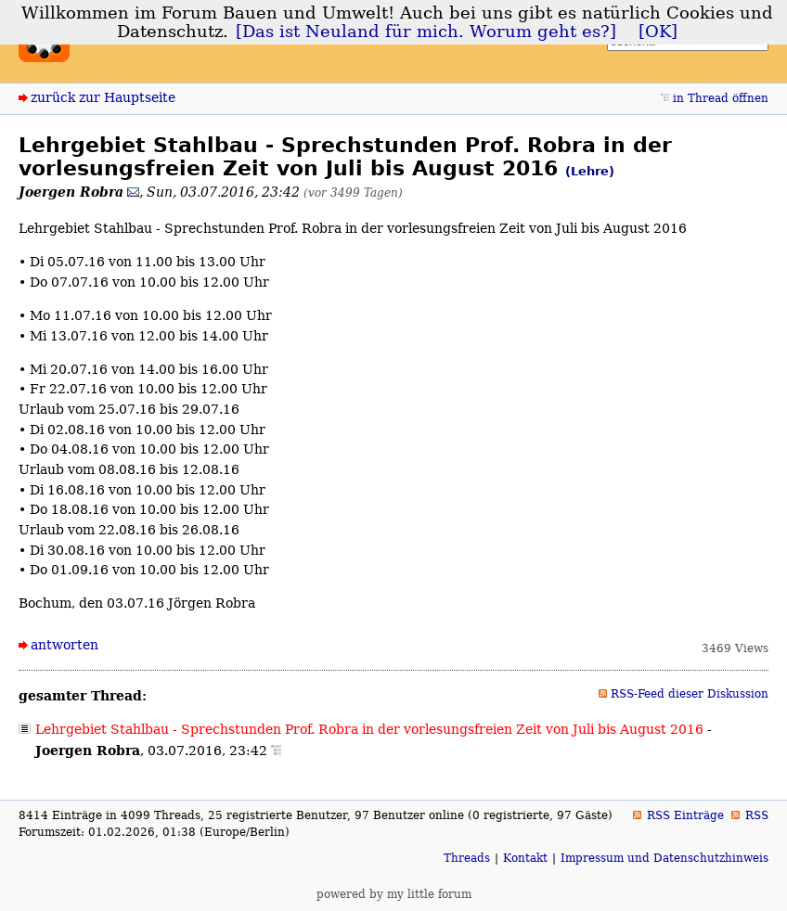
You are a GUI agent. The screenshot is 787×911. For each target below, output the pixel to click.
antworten (64, 644)
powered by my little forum (393, 894)
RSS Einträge (685, 815)
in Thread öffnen (720, 98)
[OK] (658, 31)
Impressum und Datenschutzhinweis (664, 858)
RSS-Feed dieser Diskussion (689, 693)
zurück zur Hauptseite (103, 97)
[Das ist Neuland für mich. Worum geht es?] (426, 31)
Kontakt (525, 858)
